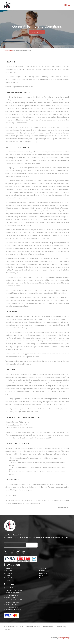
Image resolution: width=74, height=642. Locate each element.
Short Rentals (8, 578)
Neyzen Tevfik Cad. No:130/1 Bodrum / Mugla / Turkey (15, 599)
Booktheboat (9, 51)
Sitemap (7, 629)
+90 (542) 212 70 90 (12, 604)
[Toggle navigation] (69, 4)
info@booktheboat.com (13, 609)
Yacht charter (8, 573)
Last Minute (7, 575)
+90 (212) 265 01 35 (12, 595)
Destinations (42, 568)
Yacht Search (8, 571)
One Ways (7, 580)
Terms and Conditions (33, 627)
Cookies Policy (48, 627)
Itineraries (41, 571)
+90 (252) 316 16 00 (12, 607)
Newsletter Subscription (13, 535)
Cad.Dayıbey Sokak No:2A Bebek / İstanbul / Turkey (14, 590)
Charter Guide (42, 573)
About (40, 578)
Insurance (41, 575)
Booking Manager (64, 638)
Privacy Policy (61, 627)
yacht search (37, 32)
